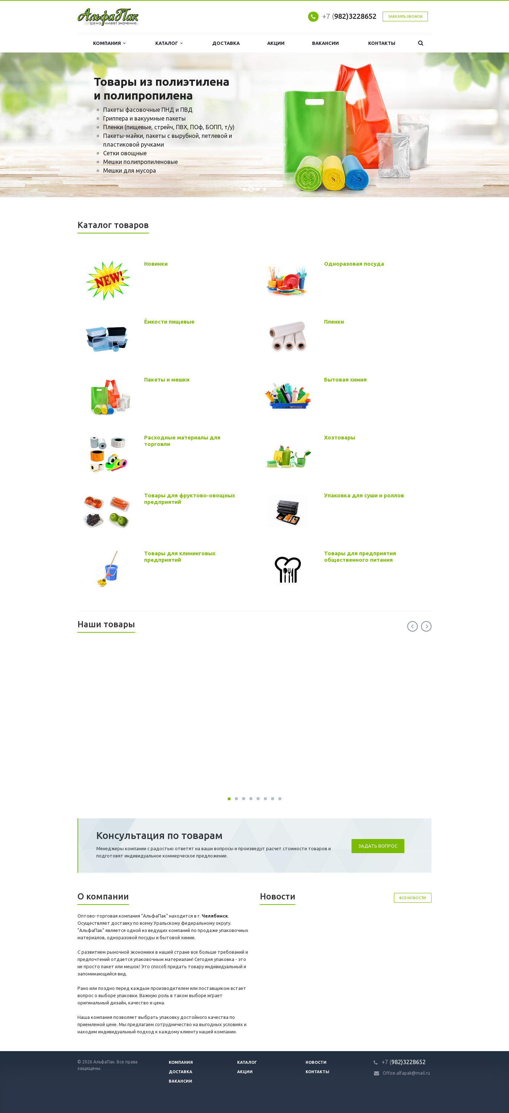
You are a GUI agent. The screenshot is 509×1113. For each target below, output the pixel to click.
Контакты (381, 43)
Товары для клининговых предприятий (179, 556)
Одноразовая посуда (354, 264)
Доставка (226, 43)
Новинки (156, 264)
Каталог (168, 43)
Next (426, 626)
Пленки (334, 322)
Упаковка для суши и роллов (364, 495)
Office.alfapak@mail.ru (406, 1073)
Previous (412, 626)
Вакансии (325, 43)
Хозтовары (339, 437)
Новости (316, 1062)
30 (229, 798)
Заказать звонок (405, 16)
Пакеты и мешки (166, 379)
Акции (276, 43)
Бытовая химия (345, 379)
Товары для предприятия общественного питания (360, 556)
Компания (109, 43)
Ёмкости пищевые (169, 322)
